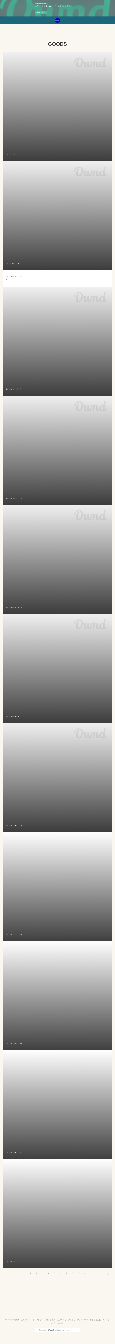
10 (84, 1282)
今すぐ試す (41, 12)
